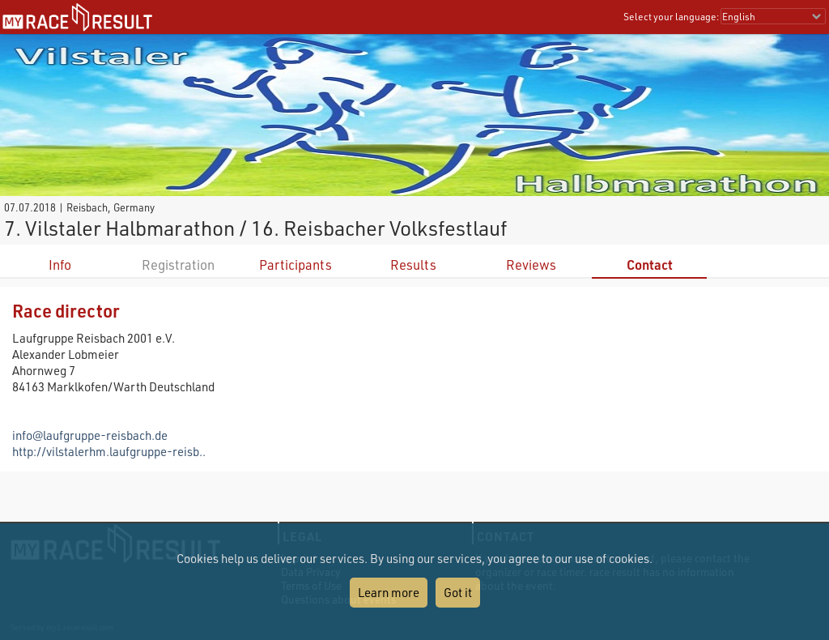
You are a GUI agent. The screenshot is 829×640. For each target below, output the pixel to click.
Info (60, 264)
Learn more (388, 592)
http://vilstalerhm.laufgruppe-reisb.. (109, 451)
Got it (458, 592)
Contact (650, 264)
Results (413, 264)
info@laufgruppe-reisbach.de (90, 435)
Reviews (531, 264)
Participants (295, 264)
